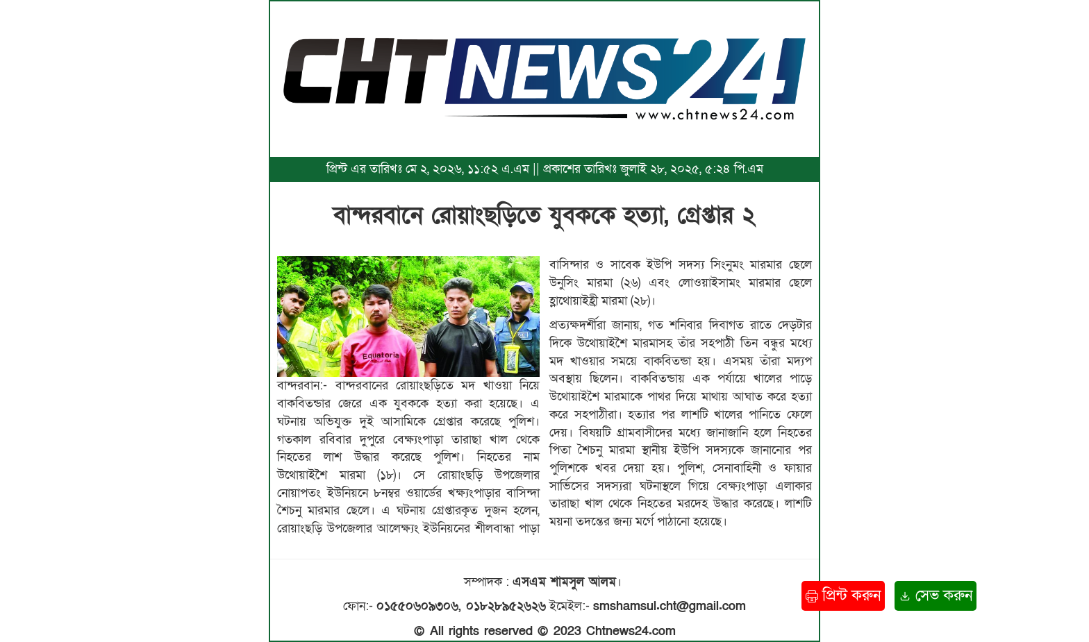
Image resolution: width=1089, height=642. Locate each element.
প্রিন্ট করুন (843, 596)
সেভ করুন (935, 596)
